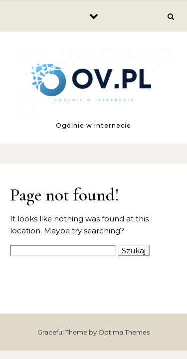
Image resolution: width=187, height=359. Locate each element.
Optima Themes (124, 332)
